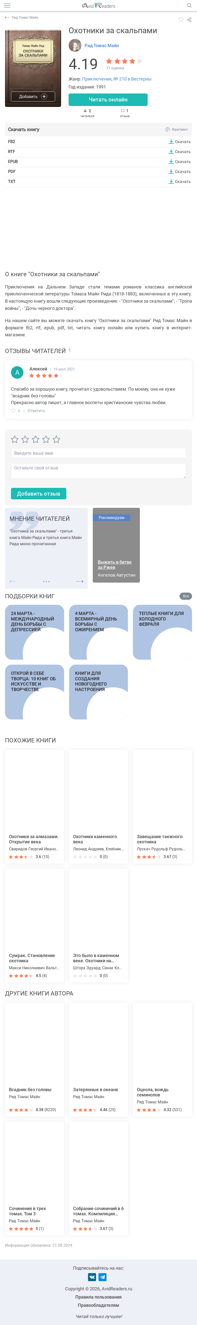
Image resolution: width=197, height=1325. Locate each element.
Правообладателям (98, 1305)
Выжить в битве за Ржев (115, 565)
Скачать (183, 141)
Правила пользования (98, 1297)
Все (186, 596)
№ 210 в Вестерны (132, 79)
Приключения (96, 79)
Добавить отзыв (38, 494)
